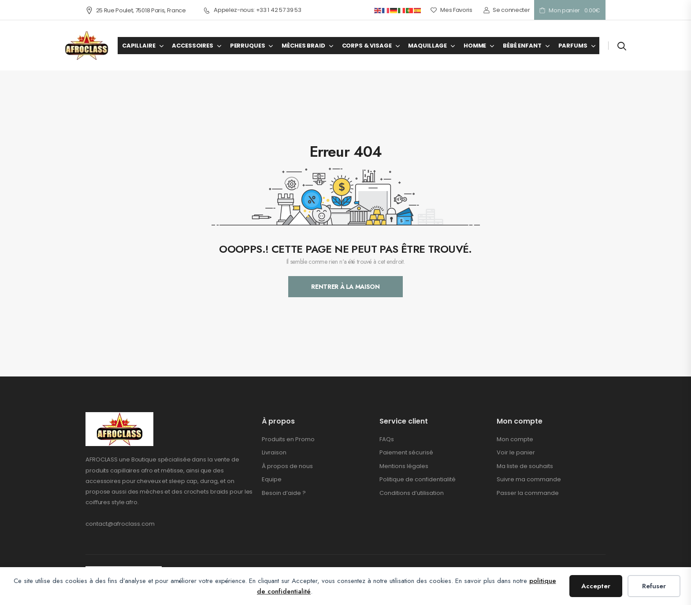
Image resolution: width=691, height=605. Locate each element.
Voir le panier (516, 452)
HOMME (475, 45)
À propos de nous (287, 466)
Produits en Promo (288, 439)
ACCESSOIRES (192, 45)
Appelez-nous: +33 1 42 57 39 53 (252, 10)
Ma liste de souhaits (525, 466)
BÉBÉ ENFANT (522, 45)
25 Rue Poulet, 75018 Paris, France (135, 10)
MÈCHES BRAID (303, 45)
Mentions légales (403, 466)
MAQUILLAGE (427, 45)
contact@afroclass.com (120, 524)
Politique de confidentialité (417, 479)
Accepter (595, 586)
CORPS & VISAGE (367, 45)
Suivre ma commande (529, 479)
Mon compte (515, 439)
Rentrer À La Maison (345, 286)
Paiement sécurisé (406, 452)
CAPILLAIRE (139, 45)
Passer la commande (528, 493)
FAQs (386, 439)
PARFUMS (572, 45)
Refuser (654, 586)
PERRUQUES (247, 45)
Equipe (272, 479)
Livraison (274, 452)
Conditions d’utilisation (411, 493)
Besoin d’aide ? (284, 493)
